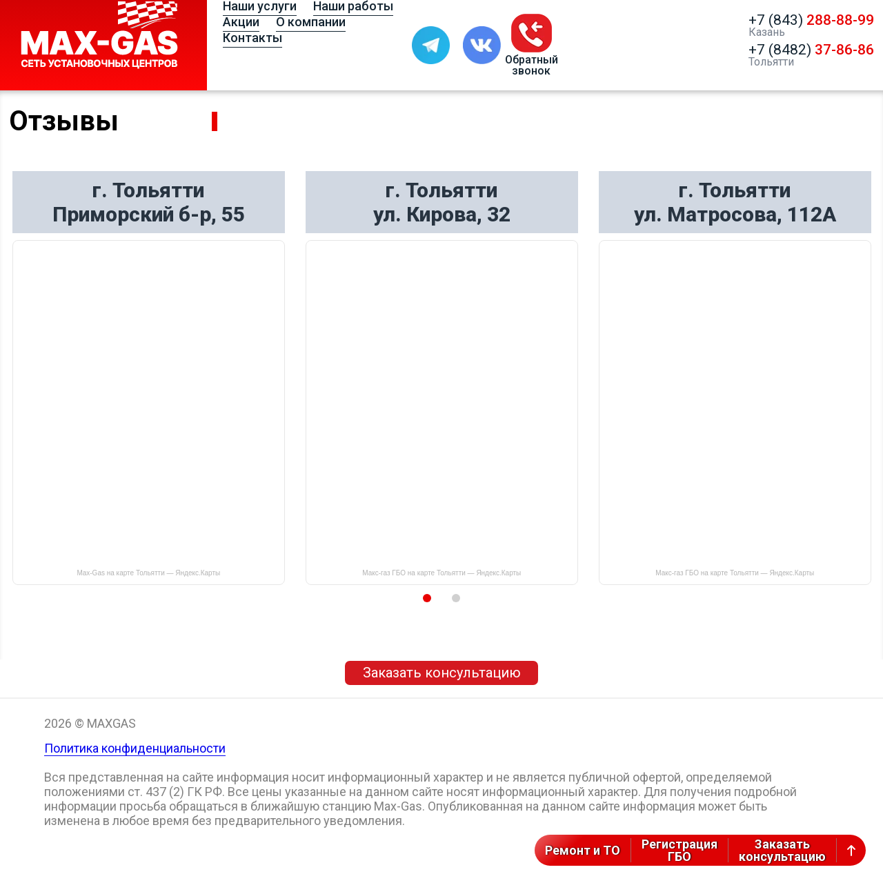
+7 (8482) (811, 49)
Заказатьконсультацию (782, 850)
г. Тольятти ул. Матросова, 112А (735, 202)
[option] (148, 378)
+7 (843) (811, 20)
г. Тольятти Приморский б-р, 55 (148, 202)
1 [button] (427, 598)
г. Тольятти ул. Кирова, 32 (441, 202)
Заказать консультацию (442, 672)
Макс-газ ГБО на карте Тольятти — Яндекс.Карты (441, 573)
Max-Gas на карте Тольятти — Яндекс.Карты (148, 573)
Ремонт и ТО (582, 850)
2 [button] (456, 598)
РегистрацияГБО (679, 850)
